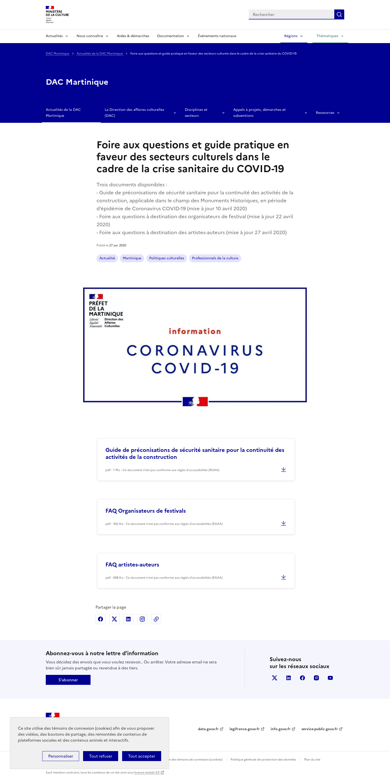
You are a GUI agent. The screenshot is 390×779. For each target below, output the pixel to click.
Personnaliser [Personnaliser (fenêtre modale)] (60, 756)
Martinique (132, 258)
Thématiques (327, 36)
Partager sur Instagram (142, 619)
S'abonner (68, 680)
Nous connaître (90, 36)
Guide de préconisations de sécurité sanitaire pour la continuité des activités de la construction (194, 453)
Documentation (170, 36)
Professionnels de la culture (215, 258)
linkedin (288, 678)
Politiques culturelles (166, 258)
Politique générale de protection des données (263, 759)
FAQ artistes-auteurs (132, 565)
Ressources (325, 112)
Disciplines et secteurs (196, 112)
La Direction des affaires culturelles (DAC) (134, 112)
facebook (302, 678)
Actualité (107, 258)
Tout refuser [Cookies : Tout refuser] (100, 756)
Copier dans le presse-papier (156, 619)
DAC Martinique (58, 53)
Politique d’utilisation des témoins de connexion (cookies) (181, 759)
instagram (316, 678)
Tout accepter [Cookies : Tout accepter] (141, 756)
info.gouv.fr (281, 729)
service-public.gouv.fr (319, 729)
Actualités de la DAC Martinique (100, 53)
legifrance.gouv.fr (245, 729)
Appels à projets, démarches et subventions (259, 112)
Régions (290, 36)
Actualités (54, 36)
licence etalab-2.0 (146, 772)
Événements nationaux (217, 36)
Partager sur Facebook (100, 619)
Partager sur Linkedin (128, 619)
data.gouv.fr (208, 729)
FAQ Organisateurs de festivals (145, 511)
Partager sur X (114, 619)
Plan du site (312, 759)
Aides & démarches (133, 36)
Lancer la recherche (339, 14)
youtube (330, 678)
